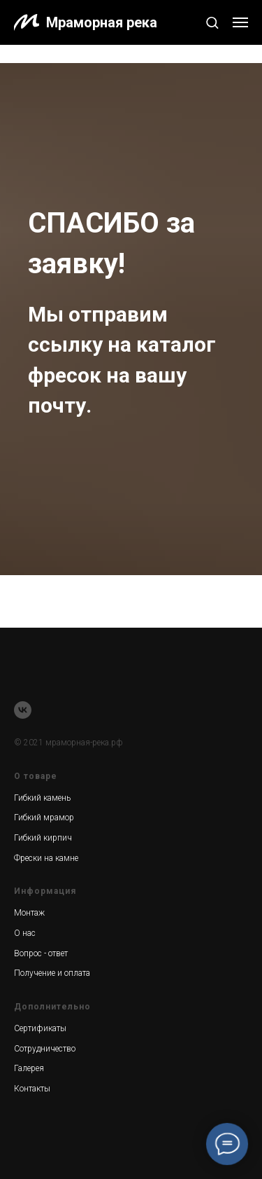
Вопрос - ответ (41, 953)
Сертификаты (40, 1028)
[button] (212, 22)
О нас (25, 933)
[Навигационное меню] (240, 22)
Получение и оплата (52, 973)
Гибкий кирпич (43, 838)
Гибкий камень (42, 798)
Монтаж (29, 913)
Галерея (29, 1068)
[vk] (22, 710)
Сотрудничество (44, 1049)
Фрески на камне (46, 858)
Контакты (32, 1089)
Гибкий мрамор (44, 817)
